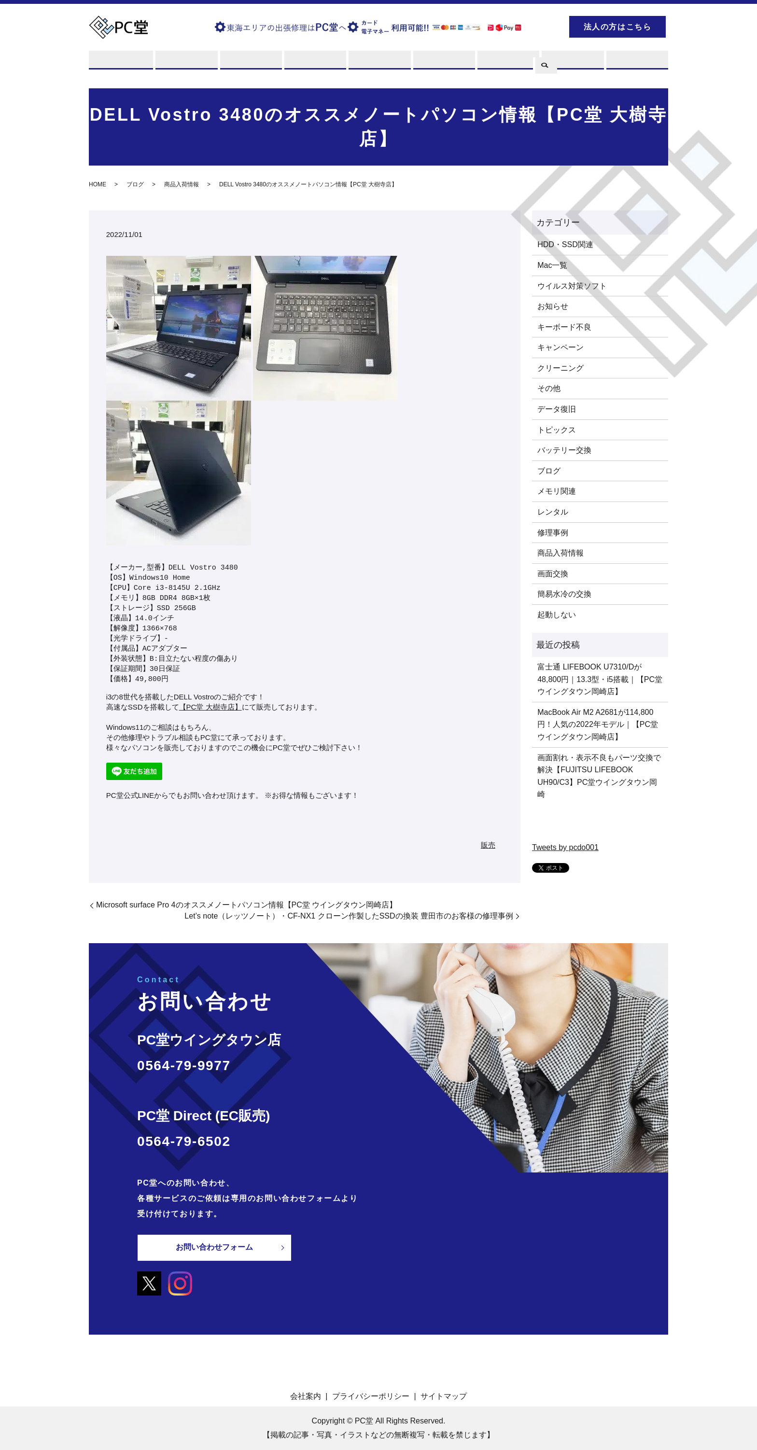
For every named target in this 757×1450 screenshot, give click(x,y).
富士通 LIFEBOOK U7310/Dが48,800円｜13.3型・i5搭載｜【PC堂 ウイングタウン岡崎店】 (599, 679)
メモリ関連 (556, 492)
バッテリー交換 (564, 450)
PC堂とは (121, 64)
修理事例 (552, 533)
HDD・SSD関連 (565, 245)
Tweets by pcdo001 (565, 848)
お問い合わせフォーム (214, 1247)
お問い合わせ (636, 64)
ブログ (572, 64)
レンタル (314, 64)
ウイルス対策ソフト (572, 286)
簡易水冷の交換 (564, 594)
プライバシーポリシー (370, 1396)
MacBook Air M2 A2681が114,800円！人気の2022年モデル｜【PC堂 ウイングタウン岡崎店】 (597, 724)
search (545, 25)
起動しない (556, 615)
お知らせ (552, 307)
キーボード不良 (564, 327)
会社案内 (305, 1396)
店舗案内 (443, 64)
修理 (185, 64)
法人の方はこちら (618, 27)
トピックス (556, 430)
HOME (97, 184)
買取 (249, 64)
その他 (549, 389)
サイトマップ (444, 1396)
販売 (378, 64)
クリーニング (560, 368)
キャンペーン (560, 348)
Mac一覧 (552, 265)
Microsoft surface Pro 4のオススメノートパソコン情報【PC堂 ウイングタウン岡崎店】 (246, 905)
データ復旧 (556, 409)
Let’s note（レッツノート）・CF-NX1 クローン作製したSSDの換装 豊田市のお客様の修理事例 (348, 916)
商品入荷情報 (181, 184)
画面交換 (552, 574)
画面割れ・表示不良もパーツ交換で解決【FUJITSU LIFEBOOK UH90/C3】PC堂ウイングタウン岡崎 (599, 776)
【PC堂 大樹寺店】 (210, 707)
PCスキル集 (507, 64)
